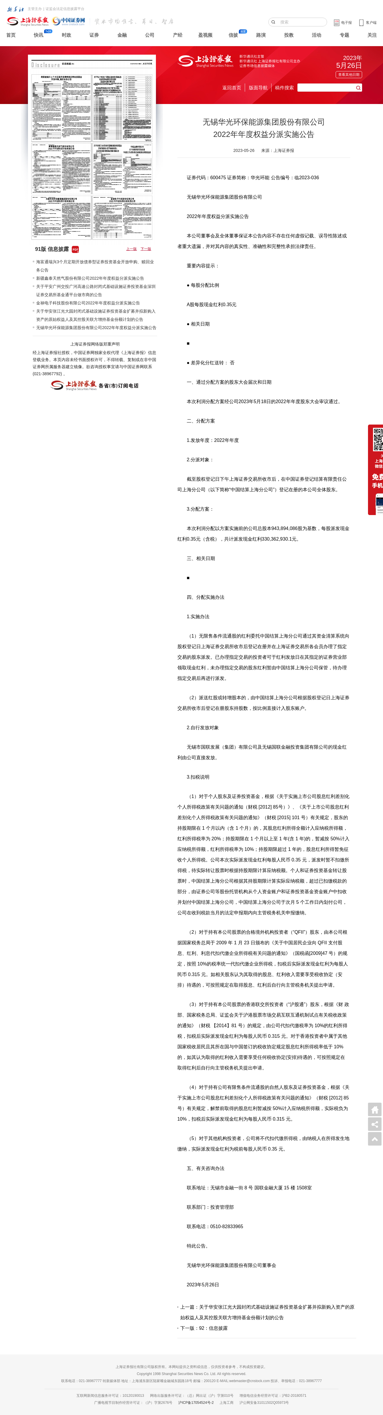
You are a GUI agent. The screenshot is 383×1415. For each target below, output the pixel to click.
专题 (344, 35)
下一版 (146, 249)
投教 (289, 35)
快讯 (38, 35)
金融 (122, 35)
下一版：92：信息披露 (204, 1328)
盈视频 (205, 35)
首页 (11, 35)
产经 (177, 35)
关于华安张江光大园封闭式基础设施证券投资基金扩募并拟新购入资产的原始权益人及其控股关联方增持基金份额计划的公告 (96, 315)
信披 (233, 35)
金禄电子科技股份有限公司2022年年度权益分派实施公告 (88, 303)
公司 (149, 35)
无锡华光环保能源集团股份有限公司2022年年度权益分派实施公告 (96, 327)
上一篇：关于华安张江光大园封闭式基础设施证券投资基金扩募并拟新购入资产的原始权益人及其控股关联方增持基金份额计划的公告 (267, 1312)
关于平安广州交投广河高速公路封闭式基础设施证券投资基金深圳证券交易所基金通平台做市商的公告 (96, 290)
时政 (66, 35)
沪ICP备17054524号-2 (196, 1403)
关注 (372, 35)
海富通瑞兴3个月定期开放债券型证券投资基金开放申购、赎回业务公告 (95, 265)
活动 (316, 35)
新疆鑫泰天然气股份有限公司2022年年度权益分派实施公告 (90, 278)
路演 (261, 35)
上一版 (131, 249)
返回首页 (231, 87)
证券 (94, 35)
